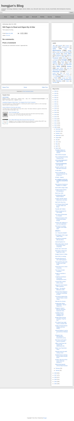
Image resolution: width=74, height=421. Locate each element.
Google (12, 16)
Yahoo (67, 81)
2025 (55, 93)
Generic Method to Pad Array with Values (11, 107)
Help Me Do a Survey (60, 301)
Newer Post (5, 87)
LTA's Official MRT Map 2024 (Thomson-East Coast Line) (21, 119)
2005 (55, 379)
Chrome (67, 52)
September (58, 135)
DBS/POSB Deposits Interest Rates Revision (61, 365)
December (58, 129)
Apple (27, 16)
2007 (55, 375)
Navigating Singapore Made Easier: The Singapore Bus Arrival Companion (19, 102)
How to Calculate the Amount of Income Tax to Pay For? (61, 174)
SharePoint (63, 74)
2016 (55, 112)
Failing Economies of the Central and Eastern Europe (61, 219)
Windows (59, 81)
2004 (55, 381)
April (57, 146)
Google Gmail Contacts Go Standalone (60, 190)
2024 (55, 95)
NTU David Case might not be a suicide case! (61, 323)
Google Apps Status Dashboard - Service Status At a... (60, 305)
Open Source (59, 68)
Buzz (56, 52)
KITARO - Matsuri (59, 177)
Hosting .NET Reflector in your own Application (61, 223)
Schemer (67, 73)
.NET (54, 45)
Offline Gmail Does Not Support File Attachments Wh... (60, 345)
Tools (55, 78)
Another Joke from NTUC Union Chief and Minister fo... (61, 361)
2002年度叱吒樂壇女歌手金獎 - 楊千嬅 (61, 161)
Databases (58, 16)
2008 (55, 373)
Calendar (61, 52)
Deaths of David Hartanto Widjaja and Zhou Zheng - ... (61, 327)
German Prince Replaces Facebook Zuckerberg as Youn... (61, 293)
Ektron (68, 56)
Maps (62, 64)
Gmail (56, 60)
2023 (55, 97)
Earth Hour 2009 (59, 193)
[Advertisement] (62, 31)
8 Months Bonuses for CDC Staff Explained (60, 259)
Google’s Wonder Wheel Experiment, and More (61, 199)
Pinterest (68, 71)
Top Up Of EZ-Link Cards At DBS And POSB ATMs (61, 263)
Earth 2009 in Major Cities (61, 187)
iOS (63, 63)
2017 (55, 110)
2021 (55, 101)
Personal (8, 35)
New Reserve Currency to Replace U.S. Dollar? (61, 185)
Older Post (45, 87)
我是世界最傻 (5, 97)
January (58, 370)
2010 (55, 125)
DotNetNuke (57, 56)
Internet (55, 63)
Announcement (65, 47)
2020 (55, 104)
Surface (70, 76)
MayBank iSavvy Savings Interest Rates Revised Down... (61, 356)
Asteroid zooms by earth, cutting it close (61, 352)
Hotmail (62, 61)
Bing (66, 48)
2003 (55, 383)
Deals (65, 55)
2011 (55, 123)
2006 (55, 377)
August (57, 137)
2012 (55, 120)
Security (50, 16)
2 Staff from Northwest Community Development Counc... (61, 278)
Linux (56, 64)
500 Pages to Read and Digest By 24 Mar (61, 251)
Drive (63, 56)
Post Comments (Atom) (28, 91)
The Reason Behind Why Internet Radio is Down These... (61, 298)
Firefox (64, 58)
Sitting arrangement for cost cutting (60, 211)
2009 (55, 127)
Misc (58, 66)
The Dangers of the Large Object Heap (61, 235)
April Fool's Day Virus (60, 202)
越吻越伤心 (58, 230)
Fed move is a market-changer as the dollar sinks (61, 227)
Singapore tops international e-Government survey (60, 336)
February (58, 368)
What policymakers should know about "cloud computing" (61, 245)
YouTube (55, 82)
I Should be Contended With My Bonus (60, 239)
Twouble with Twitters (60, 209)
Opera (68, 68)
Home (5, 16)
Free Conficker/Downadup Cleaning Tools (61, 157)
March (57, 148)
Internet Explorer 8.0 (60, 241)
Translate (64, 78)
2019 (55, 106)
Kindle (70, 63)
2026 (55, 91)
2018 (55, 108)
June (57, 141)
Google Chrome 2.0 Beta (61, 254)
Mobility (42, 16)
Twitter (70, 78)
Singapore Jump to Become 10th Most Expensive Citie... (60, 309)
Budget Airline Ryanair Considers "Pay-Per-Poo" (60, 319)
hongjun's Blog (12, 5)
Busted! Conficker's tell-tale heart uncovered (61, 167)
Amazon (60, 45)
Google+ (55, 61)
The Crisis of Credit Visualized (60, 270)
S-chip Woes (58, 170)
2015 (55, 114)
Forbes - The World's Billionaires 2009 (60, 289)
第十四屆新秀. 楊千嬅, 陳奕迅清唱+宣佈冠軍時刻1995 (61, 181)
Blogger (70, 50)
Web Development (66, 79)
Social (58, 76)
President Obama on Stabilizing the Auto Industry (60, 151)
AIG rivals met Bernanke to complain (61, 215)
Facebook (19, 16)
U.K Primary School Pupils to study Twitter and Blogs (61, 206)
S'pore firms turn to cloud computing (61, 267)
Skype (68, 74)
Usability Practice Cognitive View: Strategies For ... (59, 314)
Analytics (67, 45)
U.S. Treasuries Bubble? (61, 233)
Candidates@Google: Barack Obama (60, 196)
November (58, 131)
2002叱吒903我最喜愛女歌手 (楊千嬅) (61, 164)
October (58, 133)
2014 (55, 116)
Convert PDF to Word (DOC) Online (60, 282)
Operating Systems (58, 70)
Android (55, 47)
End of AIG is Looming (60, 256)
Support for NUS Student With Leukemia (61, 285)
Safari (61, 73)
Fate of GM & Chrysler (60, 154)
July (57, 139)
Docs (70, 55)
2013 (55, 118)
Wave (56, 79)
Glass (70, 58)
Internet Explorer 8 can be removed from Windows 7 (61, 332)
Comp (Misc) (68, 53)
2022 (55, 99)
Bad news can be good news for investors (60, 340)
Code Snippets (56, 53)
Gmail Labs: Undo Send (61, 248)
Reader (54, 73)
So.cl (53, 76)
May (57, 144)
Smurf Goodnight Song (14, 112)
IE (68, 61)
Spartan (65, 76)
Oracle (69, 69)
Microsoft (34, 16)
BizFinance (57, 50)
